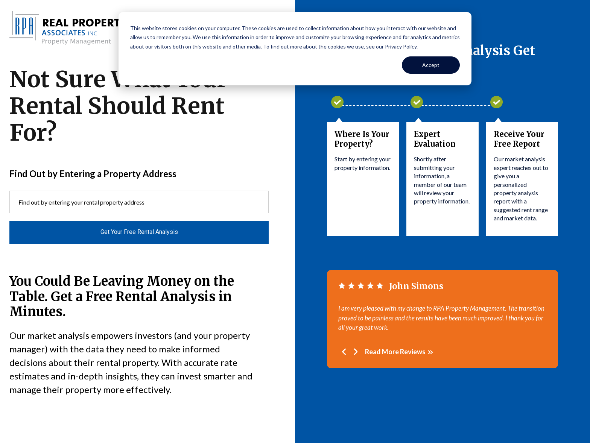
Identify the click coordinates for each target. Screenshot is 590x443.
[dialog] (295, 48)
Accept (430, 65)
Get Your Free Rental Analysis (139, 231)
